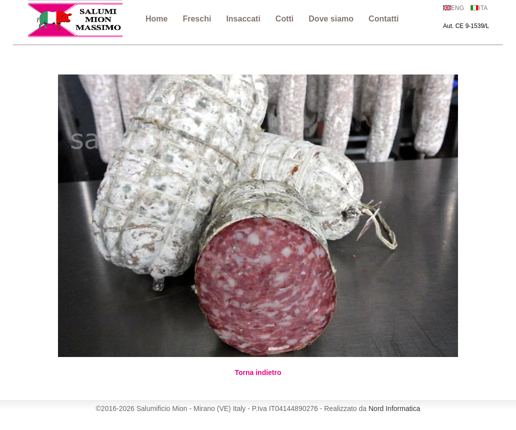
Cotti (285, 18)
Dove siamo (331, 18)
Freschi (196, 18)
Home (157, 18)
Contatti (383, 18)
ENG (457, 8)
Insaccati (243, 18)
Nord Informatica (394, 408)
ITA (483, 8)
